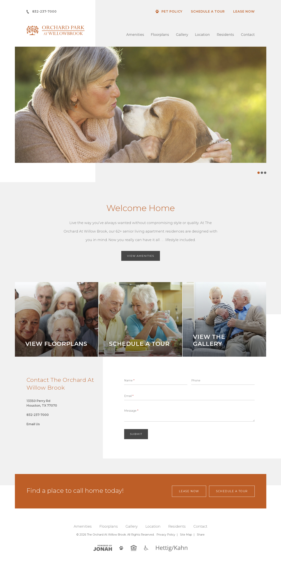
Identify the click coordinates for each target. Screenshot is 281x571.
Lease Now (244, 11)
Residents (225, 35)
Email (128, 396)
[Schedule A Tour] (140, 319)
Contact (248, 35)
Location (202, 35)
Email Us (33, 424)
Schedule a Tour (208, 11)
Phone (195, 380)
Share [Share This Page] (201, 535)
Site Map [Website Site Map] (186, 535)
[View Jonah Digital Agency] (102, 548)
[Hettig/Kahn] (172, 548)
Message (131, 411)
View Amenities (140, 256)
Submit (136, 434)
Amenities (135, 35)
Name (129, 380)
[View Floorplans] (56, 319)
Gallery (182, 35)
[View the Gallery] (224, 319)
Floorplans (160, 35)
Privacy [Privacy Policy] (165, 535)
